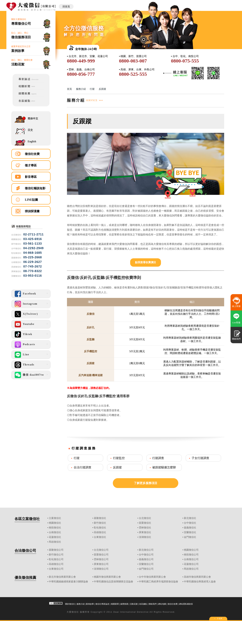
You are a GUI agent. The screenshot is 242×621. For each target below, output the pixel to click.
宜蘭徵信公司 (146, 564)
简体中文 (33, 118)
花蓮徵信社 (55, 537)
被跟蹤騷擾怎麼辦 (164, 467)
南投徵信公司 (191, 554)
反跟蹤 (117, 467)
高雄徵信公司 (56, 564)
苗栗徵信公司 (101, 554)
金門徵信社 (190, 537)
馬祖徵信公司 (191, 569)
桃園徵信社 (55, 523)
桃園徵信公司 (191, 550)
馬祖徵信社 (55, 542)
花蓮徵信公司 (191, 564)
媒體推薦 (124, 604)
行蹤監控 (119, 458)
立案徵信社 (55, 518)
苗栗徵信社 (145, 523)
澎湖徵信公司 (101, 569)
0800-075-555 (185, 60)
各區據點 (143, 604)
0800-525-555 (133, 74)
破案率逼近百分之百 (31, 49)
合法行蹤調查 (82, 467)
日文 (30, 130)
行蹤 (77, 458)
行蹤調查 (158, 458)
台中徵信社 (190, 523)
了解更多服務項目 (145, 483)
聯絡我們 (153, 604)
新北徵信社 (190, 518)
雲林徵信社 (145, 527)
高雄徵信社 (100, 532)
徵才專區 (31, 165)
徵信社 (75, 612)
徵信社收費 (32, 154)
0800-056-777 (81, 74)
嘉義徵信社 (190, 527)
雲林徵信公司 (101, 559)
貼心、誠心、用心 (31, 35)
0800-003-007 (133, 60)
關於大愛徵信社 (31, 22)
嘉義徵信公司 (146, 559)
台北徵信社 (145, 518)
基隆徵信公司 (56, 550)
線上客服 (236, 306)
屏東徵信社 (145, 532)
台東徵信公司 (56, 569)
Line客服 (236, 322)
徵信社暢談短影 (35, 188)
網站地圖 (162, 604)
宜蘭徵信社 (190, 532)
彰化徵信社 (100, 527)
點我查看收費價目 (145, 262)
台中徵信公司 (146, 554)
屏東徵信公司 (101, 564)
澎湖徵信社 (145, 537)
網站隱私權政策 (186, 604)
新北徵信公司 (146, 550)
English (32, 141)
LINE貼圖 (31, 199)
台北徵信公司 (101, 550)
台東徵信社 (100, 537)
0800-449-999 (81, 60)
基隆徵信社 (100, 518)
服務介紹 (80, 604)
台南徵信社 (55, 532)
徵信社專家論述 (102, 604)
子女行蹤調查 (200, 458)
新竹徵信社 (100, 523)
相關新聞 (115, 604)
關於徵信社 (70, 604)
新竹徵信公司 (56, 554)
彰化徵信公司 (56, 559)
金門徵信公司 (146, 569)
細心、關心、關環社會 (31, 62)
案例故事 (90, 604)
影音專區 (31, 176)
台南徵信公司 (191, 559)
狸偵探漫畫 (32, 211)
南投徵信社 (55, 527)
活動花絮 (134, 604)
